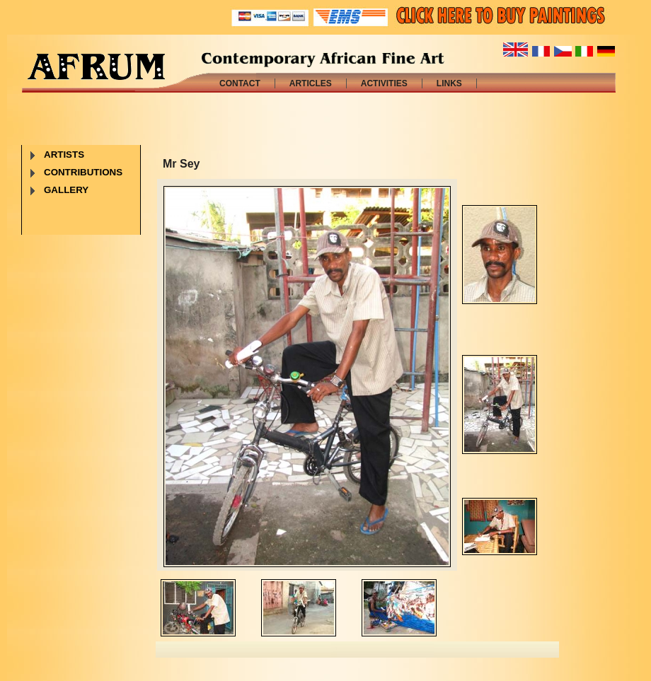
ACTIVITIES (384, 83)
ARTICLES (310, 83)
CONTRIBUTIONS (83, 172)
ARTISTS (64, 154)
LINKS (449, 83)
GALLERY (66, 190)
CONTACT (239, 83)
